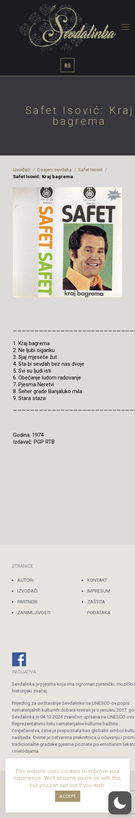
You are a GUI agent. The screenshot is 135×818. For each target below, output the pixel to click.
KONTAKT (97, 580)
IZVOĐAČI (27, 591)
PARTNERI (27, 601)
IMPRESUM (98, 591)
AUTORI (25, 580)
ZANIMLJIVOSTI (33, 612)
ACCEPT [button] (67, 796)
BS (67, 65)
